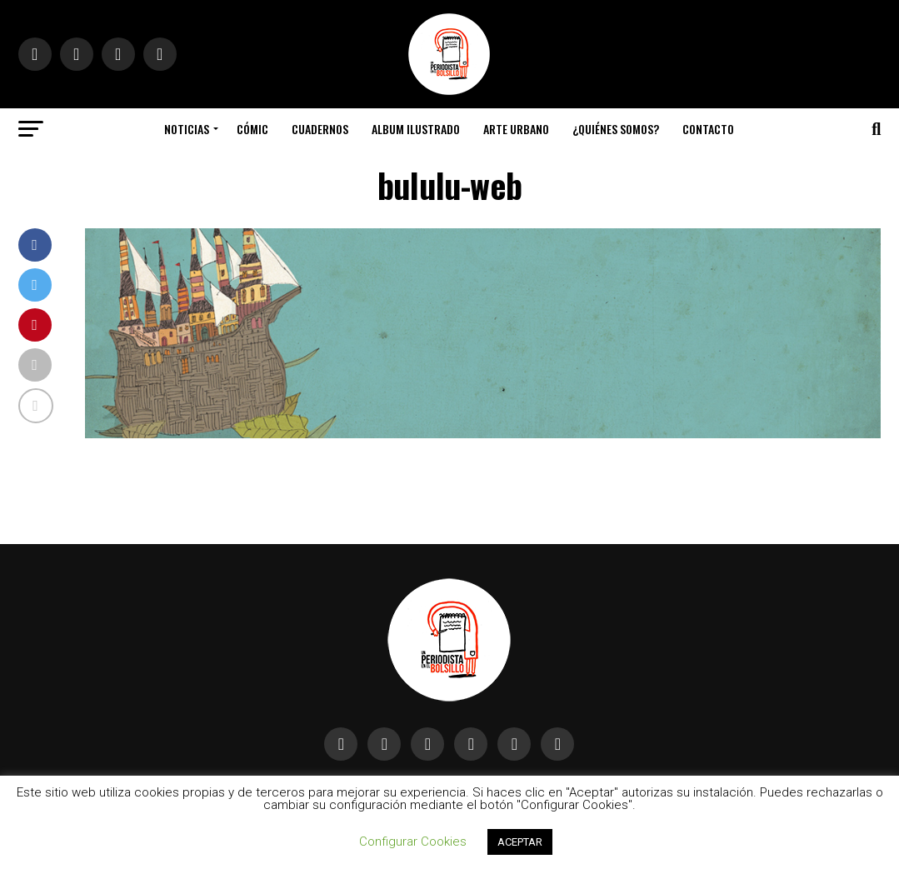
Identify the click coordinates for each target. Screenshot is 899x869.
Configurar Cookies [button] (413, 841)
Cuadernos (320, 128)
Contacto (708, 128)
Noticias (186, 128)
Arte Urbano (516, 128)
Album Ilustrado (416, 128)
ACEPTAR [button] (519, 842)
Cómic (252, 128)
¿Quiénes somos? (615, 128)
